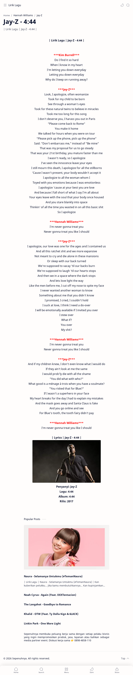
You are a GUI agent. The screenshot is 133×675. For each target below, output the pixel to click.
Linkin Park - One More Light (42, 623)
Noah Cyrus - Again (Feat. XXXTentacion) (50, 594)
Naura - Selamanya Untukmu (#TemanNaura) (53, 576)
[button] (122, 5)
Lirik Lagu (15, 5)
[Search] (127, 5)
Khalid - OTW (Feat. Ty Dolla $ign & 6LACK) (51, 614)
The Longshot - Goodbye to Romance (47, 604)
